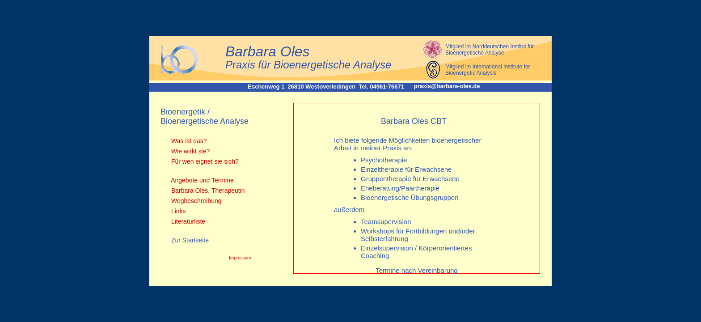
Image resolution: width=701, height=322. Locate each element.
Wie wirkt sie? (189, 151)
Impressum (240, 257)
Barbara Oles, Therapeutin (207, 190)
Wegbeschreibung (195, 200)
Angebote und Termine (201, 180)
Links (177, 211)
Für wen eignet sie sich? (204, 161)
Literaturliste (187, 221)
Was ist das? (188, 140)
